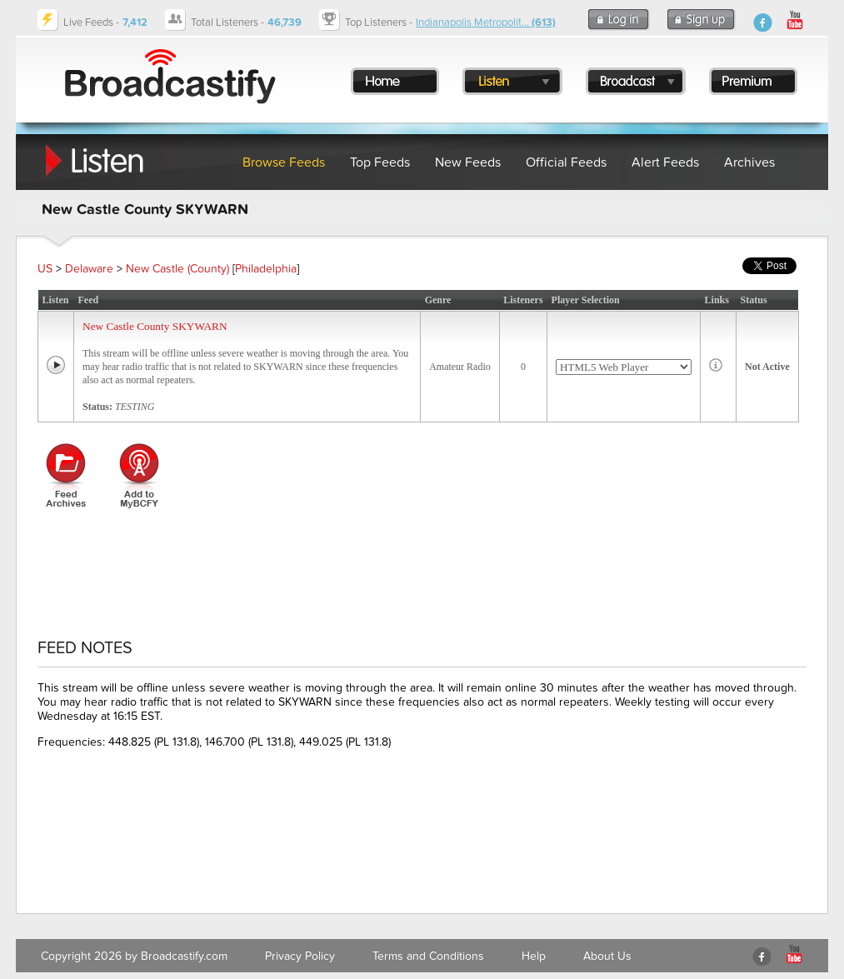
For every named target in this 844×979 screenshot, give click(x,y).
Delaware (89, 269)
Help (534, 956)
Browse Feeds (283, 162)
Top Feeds (380, 162)
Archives (749, 162)
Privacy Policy (300, 956)
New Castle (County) (177, 269)
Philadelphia (266, 269)
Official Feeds (566, 162)
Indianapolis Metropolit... (486, 22)
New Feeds (468, 162)
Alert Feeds (665, 162)
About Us (607, 956)
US (44, 269)
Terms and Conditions (428, 956)
